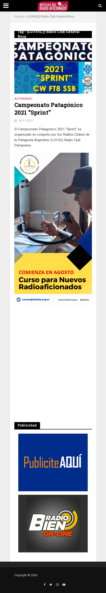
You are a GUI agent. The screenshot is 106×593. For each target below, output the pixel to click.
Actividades (23, 99)
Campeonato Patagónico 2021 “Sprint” (48, 108)
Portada (19, 17)
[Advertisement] (53, 364)
